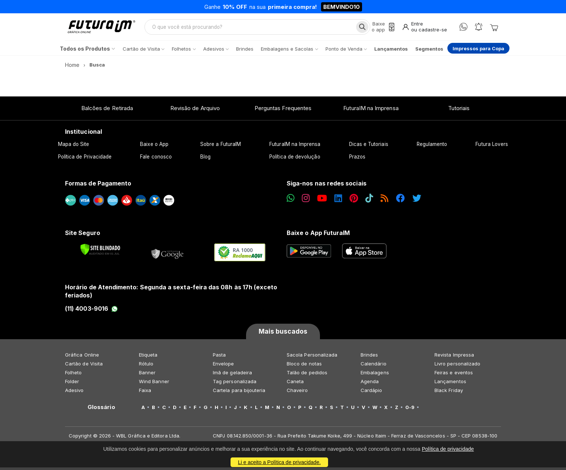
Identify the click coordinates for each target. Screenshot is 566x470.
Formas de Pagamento (98, 186)
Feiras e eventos (453, 375)
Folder (72, 384)
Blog (205, 159)
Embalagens (375, 375)
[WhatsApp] (463, 28)
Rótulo (146, 366)
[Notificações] (478, 28)
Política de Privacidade (85, 159)
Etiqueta (148, 357)
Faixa (145, 393)
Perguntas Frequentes (283, 110)
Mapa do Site (73, 147)
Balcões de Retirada (107, 110)
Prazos (357, 159)
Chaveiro (297, 393)
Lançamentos (450, 384)
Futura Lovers (491, 147)
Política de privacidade (448, 449)
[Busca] (361, 28)
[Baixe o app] (382, 28)
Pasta (219, 357)
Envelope (223, 366)
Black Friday (448, 393)
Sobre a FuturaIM (220, 147)
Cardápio (371, 393)
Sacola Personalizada (312, 357)
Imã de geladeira (232, 375)
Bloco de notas (304, 366)
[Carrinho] (494, 28)
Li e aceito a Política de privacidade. (279, 462)
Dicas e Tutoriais (368, 147)
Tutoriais (459, 110)
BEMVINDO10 (341, 6)
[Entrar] (424, 28)
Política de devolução (294, 159)
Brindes (369, 357)
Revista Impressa (454, 357)
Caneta (295, 384)
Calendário (373, 366)
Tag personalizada (234, 384)
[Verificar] (100, 252)
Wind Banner (154, 384)
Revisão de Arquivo (195, 110)
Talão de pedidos (307, 375)
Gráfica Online (82, 357)
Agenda (370, 384)
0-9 (410, 410)
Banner (147, 375)
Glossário (101, 409)
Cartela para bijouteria (239, 393)
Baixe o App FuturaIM (318, 235)
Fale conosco (156, 159)
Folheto (73, 375)
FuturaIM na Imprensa (370, 110)
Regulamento (432, 147)
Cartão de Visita (84, 366)
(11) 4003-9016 (91, 311)
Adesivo (74, 393)
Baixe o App (154, 147)
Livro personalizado (457, 366)
